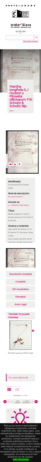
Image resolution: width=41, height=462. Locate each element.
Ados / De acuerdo (21, 460)
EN (24, 32)
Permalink (20, 297)
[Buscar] (20, 37)
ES (20, 31)
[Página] (12, 401)
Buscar (36, 37)
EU (17, 32)
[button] (33, 331)
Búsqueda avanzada (30, 41)
